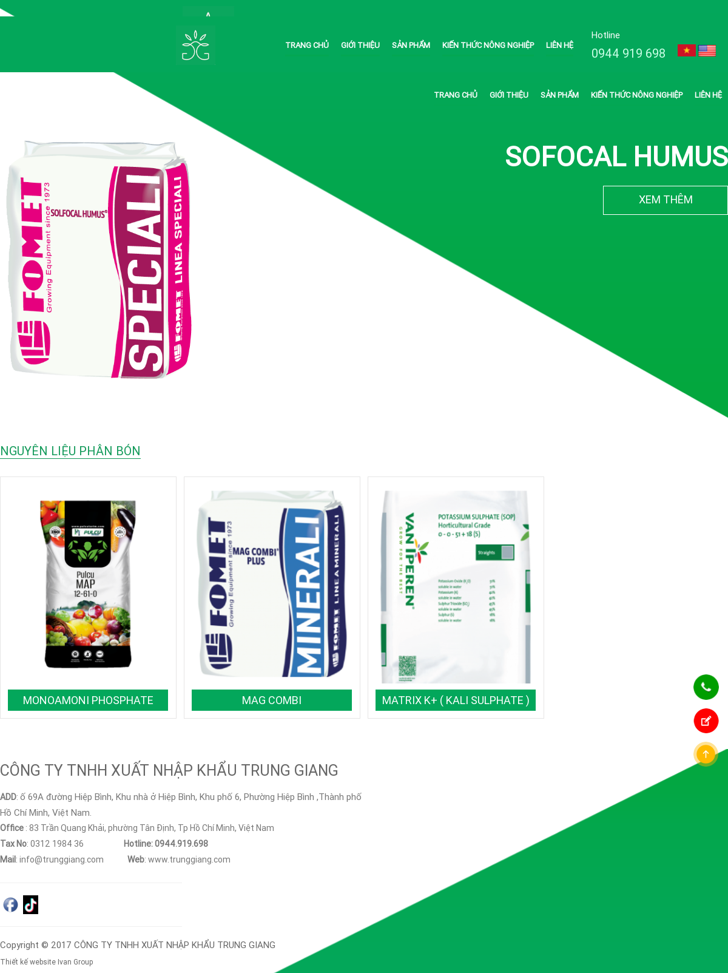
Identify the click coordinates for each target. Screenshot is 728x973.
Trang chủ (307, 29)
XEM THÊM (666, 183)
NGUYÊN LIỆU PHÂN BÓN (70, 434)
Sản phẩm (411, 29)
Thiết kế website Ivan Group (46, 945)
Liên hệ (559, 29)
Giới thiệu (360, 29)
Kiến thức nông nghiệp (488, 29)
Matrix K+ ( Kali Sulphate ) (456, 684)
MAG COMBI (272, 684)
